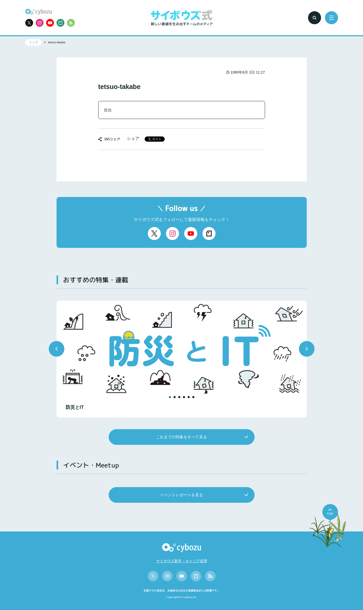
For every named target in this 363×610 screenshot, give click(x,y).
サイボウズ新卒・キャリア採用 (181, 561)
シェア (133, 138)
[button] (56, 349)
